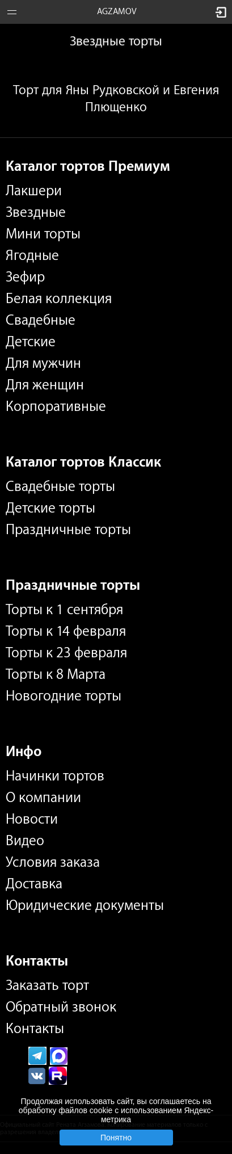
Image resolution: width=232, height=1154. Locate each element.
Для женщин (45, 385)
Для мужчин (43, 363)
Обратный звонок (61, 1007)
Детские (31, 342)
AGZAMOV (117, 11)
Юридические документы (85, 905)
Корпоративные (56, 406)
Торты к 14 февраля (66, 631)
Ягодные (32, 255)
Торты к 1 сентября (64, 610)
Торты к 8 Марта (56, 674)
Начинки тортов (55, 776)
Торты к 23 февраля (66, 653)
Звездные (36, 212)
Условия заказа (53, 862)
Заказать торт (47, 985)
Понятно (116, 1137)
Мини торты (43, 234)
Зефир (25, 277)
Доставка (34, 884)
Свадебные (40, 320)
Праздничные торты (68, 530)
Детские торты (50, 508)
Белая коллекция (59, 299)
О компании (43, 797)
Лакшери (34, 191)
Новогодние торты (63, 696)
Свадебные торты (60, 486)
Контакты (35, 1028)
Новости (32, 819)
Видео (25, 841)
